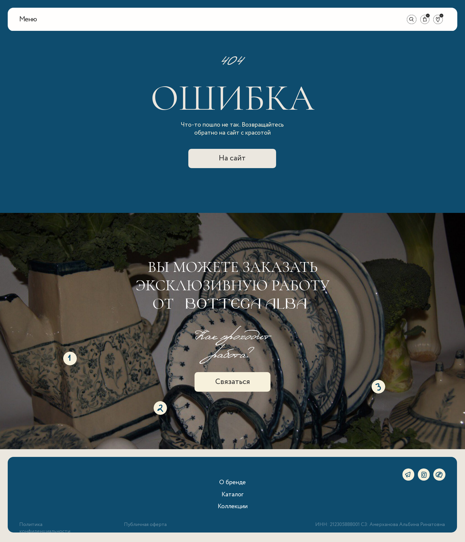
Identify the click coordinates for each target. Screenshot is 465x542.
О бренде (232, 482)
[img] (232, 19)
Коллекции (233, 506)
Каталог (233, 494)
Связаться (232, 382)
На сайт (232, 158)
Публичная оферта (145, 524)
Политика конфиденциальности (44, 528)
